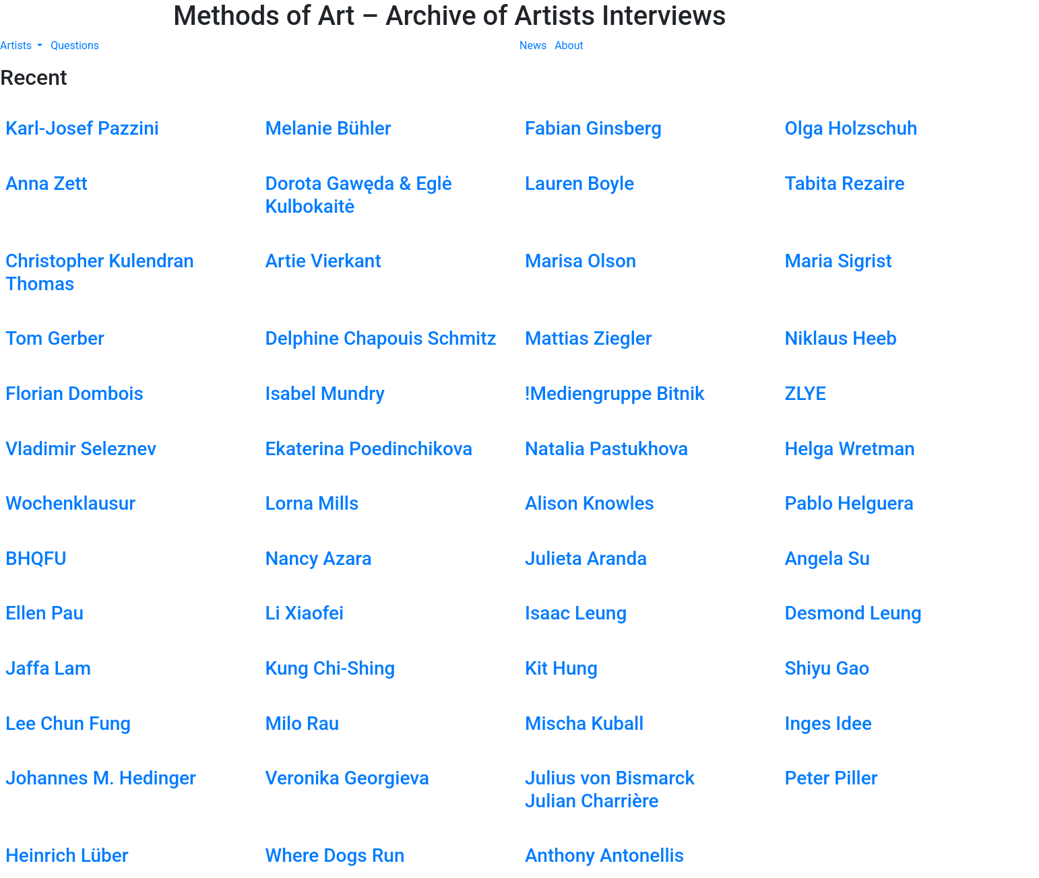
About (569, 45)
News (533, 45)
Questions (75, 45)
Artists (17, 45)
